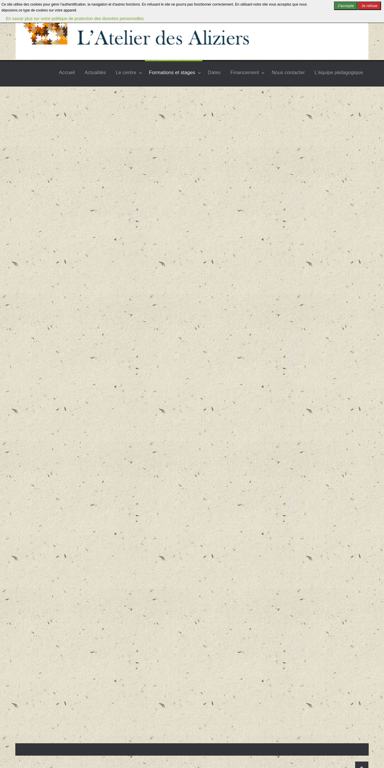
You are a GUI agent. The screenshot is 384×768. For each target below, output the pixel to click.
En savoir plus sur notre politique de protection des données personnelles (75, 18)
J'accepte (345, 6)
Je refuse (369, 6)
